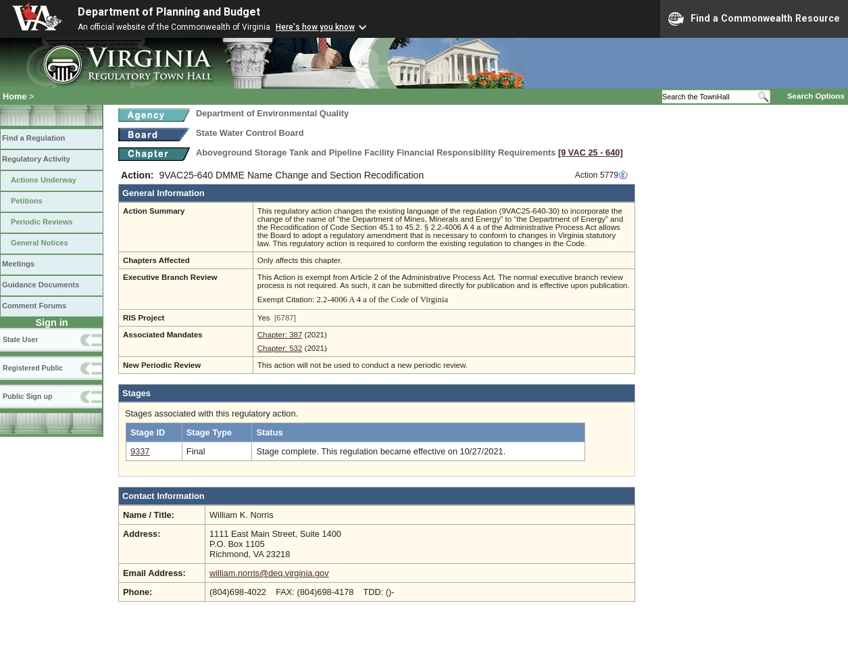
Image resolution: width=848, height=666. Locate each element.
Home (15, 96)
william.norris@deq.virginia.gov (269, 573)
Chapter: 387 (280, 335)
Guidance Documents (40, 285)
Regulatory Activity (36, 159)
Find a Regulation (33, 138)
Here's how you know (315, 27)
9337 (139, 451)
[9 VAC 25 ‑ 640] (590, 152)
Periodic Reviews (42, 222)
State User (20, 339)
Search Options (816, 96)
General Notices (39, 243)
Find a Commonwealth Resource (754, 19)
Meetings (18, 264)
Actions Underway (43, 180)
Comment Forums (34, 306)
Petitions (27, 201)
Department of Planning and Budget (169, 11)
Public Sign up (27, 396)
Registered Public (33, 368)
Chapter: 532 (280, 348)
